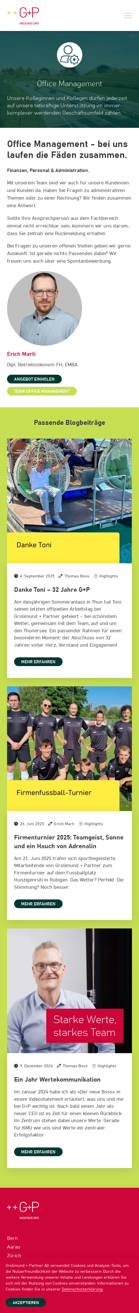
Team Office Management (42, 391)
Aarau (13, 1247)
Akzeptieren (26, 1303)
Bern (12, 1238)
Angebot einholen (34, 379)
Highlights (108, 576)
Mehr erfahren (38, 662)
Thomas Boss (77, 576)
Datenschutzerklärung (82, 1289)
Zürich (14, 1256)
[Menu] (128, 15)
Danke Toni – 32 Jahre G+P (52, 590)
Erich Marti (64, 824)
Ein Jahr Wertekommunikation (57, 1080)
